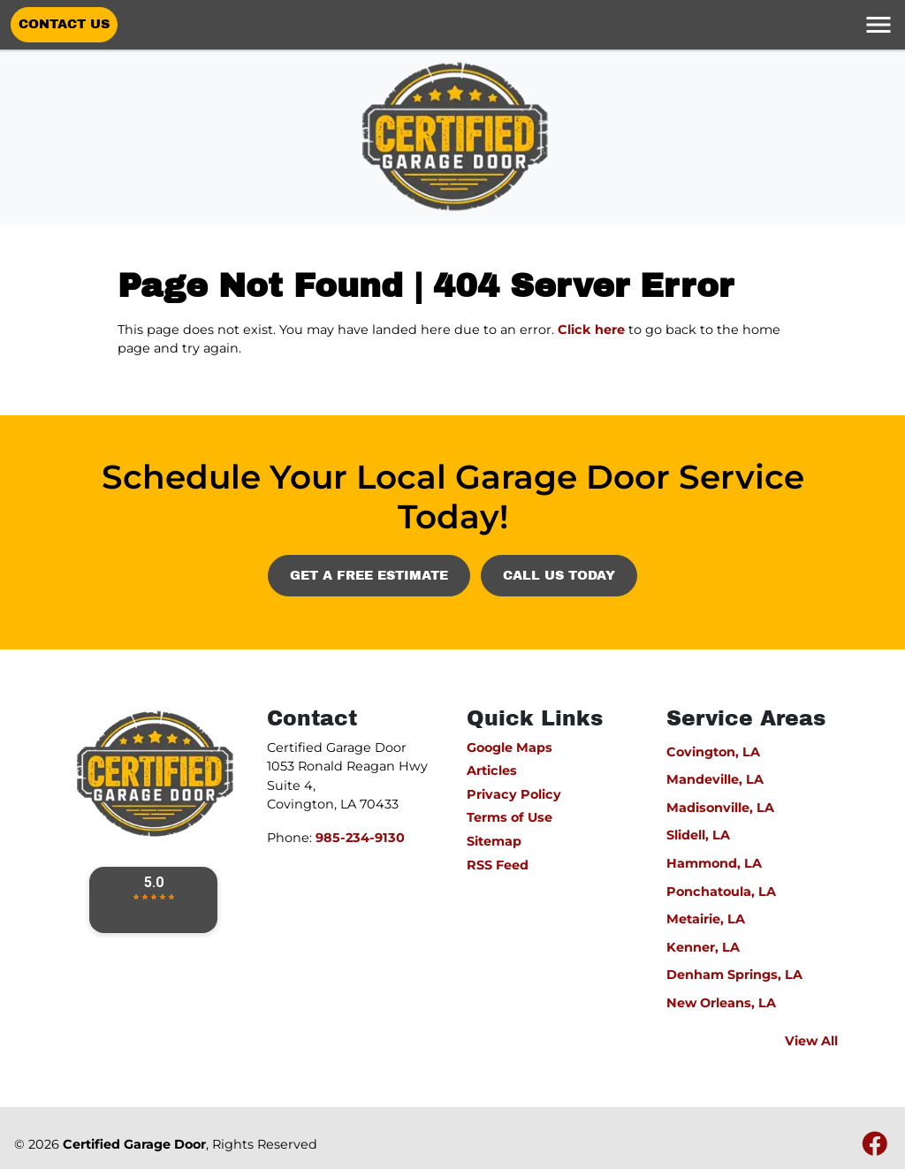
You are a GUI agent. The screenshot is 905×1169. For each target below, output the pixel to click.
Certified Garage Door (134, 1144)
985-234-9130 (360, 838)
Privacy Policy (514, 794)
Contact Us (64, 24)
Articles (492, 770)
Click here (591, 330)
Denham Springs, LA (734, 975)
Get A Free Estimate (369, 575)
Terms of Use (509, 817)
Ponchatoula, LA (721, 892)
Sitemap (494, 841)
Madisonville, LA (720, 808)
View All (811, 1041)
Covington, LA (713, 752)
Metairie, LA (705, 919)
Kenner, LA (703, 947)
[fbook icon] (874, 1149)
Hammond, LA (714, 863)
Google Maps (509, 747)
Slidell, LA (698, 835)
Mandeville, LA (715, 779)
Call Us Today (559, 575)
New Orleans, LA (721, 1003)
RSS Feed (498, 865)
